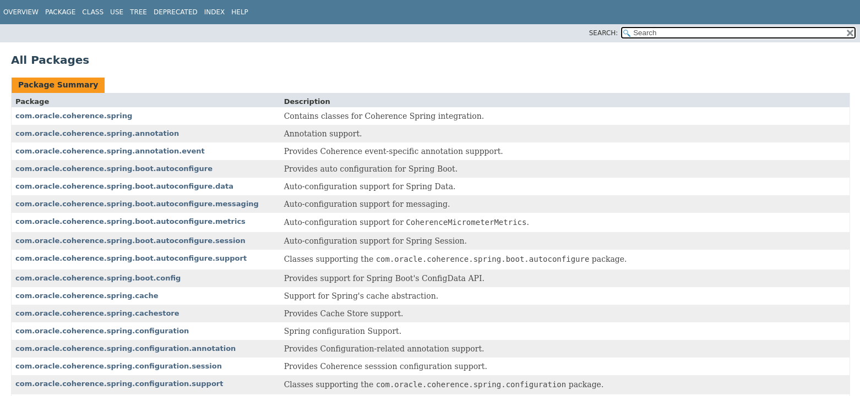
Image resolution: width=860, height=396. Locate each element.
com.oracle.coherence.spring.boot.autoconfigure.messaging (137, 204)
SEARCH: (603, 33)
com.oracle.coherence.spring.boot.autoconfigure (114, 168)
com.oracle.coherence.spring (73, 116)
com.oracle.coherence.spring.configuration (102, 331)
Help (239, 12)
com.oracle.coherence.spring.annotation (97, 133)
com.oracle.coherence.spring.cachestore (97, 313)
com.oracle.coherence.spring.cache (86, 296)
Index (214, 12)
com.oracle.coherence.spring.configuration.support (119, 384)
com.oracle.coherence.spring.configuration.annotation (125, 348)
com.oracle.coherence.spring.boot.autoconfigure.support (131, 258)
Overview (21, 12)
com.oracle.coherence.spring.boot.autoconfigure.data (124, 186)
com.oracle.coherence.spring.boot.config (98, 278)
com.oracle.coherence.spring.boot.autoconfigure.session (130, 241)
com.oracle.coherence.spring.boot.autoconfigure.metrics (130, 221)
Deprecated (176, 12)
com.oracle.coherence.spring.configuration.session (118, 366)
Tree (138, 12)
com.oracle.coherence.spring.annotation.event (110, 151)
